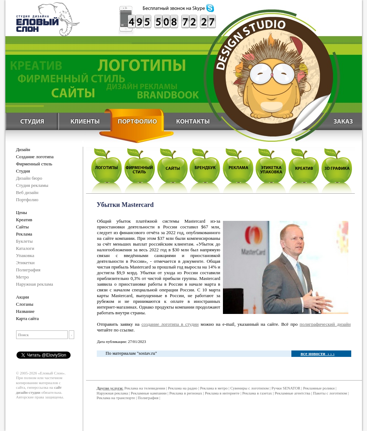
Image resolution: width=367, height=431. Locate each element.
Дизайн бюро (29, 178)
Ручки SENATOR (286, 388)
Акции (22, 297)
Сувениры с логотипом (249, 388)
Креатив (24, 219)
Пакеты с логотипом (330, 393)
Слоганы (24, 304)
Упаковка (25, 255)
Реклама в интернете (222, 393)
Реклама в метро (214, 388)
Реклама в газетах (257, 393)
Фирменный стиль (34, 163)
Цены (21, 212)
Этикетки (25, 262)
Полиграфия (28, 269)
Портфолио (27, 199)
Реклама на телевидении (144, 388)
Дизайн (23, 149)
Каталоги (25, 248)
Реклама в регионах (185, 393)
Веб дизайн (27, 192)
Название (25, 311)
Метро (22, 277)
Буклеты (24, 241)
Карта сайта (27, 318)
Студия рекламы (32, 185)
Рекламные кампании (149, 393)
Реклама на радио (182, 388)
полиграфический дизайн (325, 324)
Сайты (22, 226)
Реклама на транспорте (116, 398)
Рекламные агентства (293, 393)
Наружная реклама (34, 284)
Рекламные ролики (319, 388)
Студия (23, 171)
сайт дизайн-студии (39, 389)
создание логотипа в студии (170, 324)
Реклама (24, 234)
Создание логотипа (35, 156)
